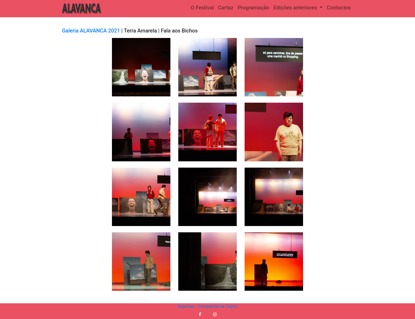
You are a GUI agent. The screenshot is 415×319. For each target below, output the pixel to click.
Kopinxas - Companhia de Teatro (207, 306)
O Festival (202, 7)
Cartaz (226, 7)
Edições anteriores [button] (295, 7)
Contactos (339, 7)
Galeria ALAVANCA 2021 (91, 31)
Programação (253, 7)
